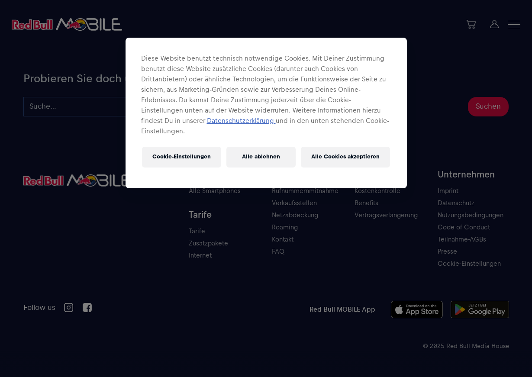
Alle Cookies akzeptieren (345, 157)
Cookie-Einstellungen (181, 157)
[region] (266, 113)
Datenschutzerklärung (241, 120)
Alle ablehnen (261, 157)
